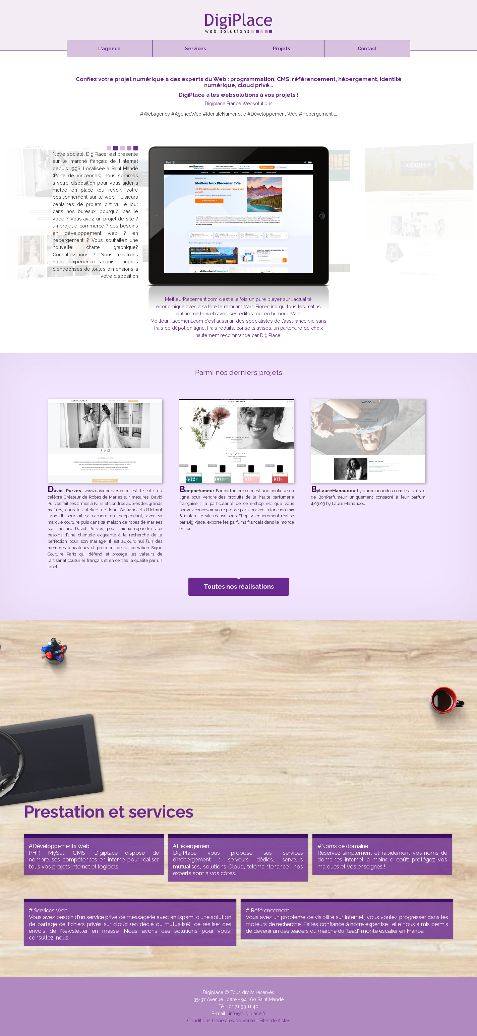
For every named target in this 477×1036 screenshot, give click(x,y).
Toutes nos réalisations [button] (238, 584)
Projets (281, 48)
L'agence (109, 48)
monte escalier (379, 930)
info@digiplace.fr (247, 1013)
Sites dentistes (274, 1020)
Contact (367, 48)
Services (195, 48)
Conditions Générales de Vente (221, 1020)
